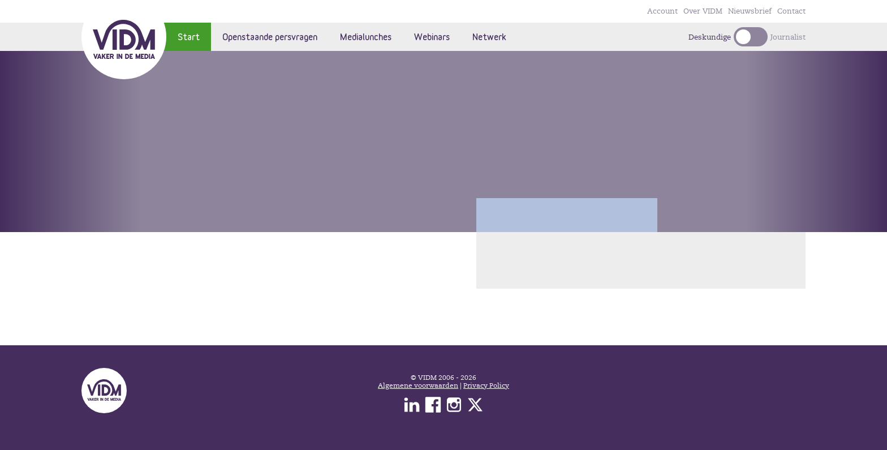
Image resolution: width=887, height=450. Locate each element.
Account (662, 11)
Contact (791, 11)
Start (189, 36)
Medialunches (365, 36)
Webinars (432, 36)
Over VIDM (702, 11)
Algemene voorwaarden (418, 385)
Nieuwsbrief (750, 11)
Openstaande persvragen (269, 36)
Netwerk (489, 36)
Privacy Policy (486, 385)
